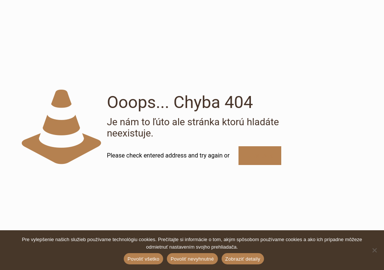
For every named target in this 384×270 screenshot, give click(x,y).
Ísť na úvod (259, 155)
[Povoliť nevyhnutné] (374, 250)
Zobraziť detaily (242, 259)
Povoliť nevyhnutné (192, 259)
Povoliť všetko (143, 259)
